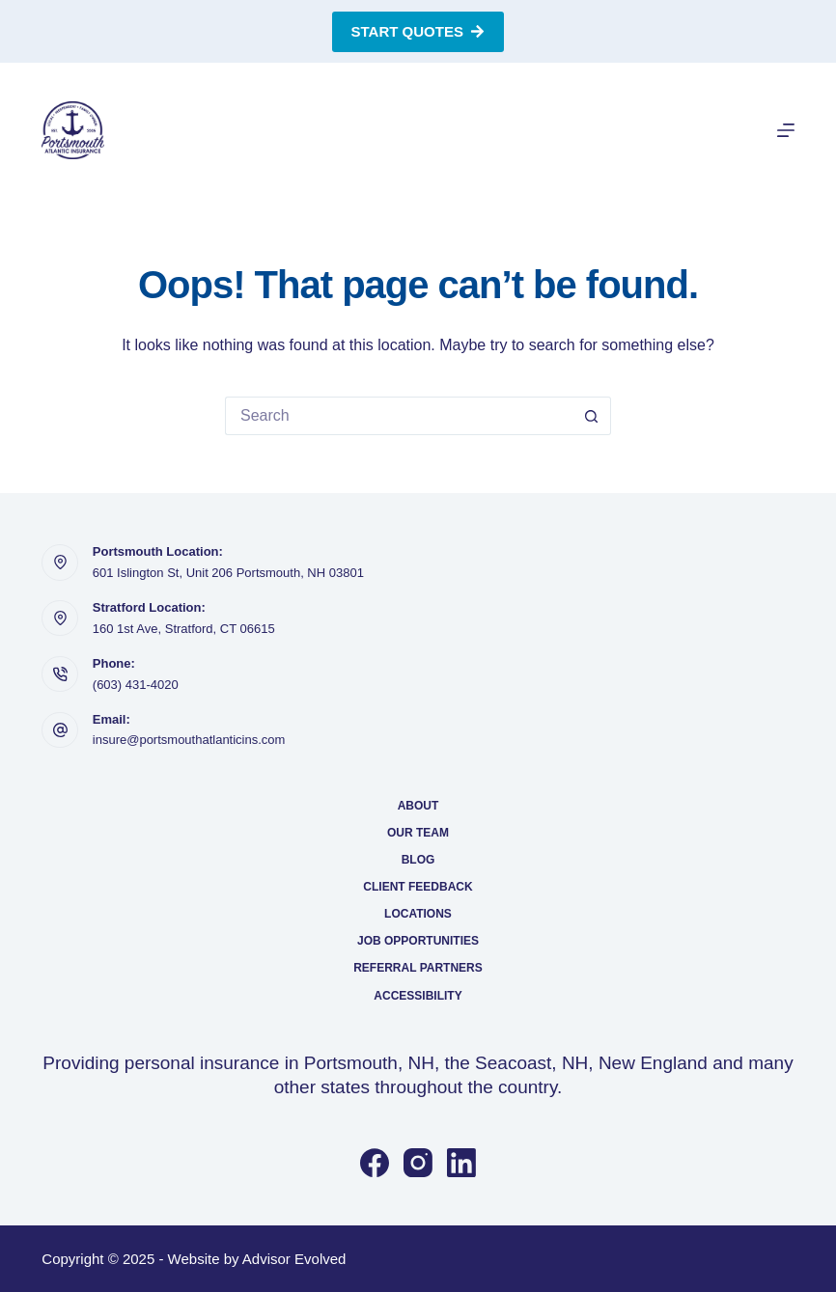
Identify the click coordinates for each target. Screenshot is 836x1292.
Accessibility (417, 996)
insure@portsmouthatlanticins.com (189, 739)
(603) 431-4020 (136, 684)
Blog (418, 859)
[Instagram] (418, 1162)
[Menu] (785, 130)
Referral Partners (418, 968)
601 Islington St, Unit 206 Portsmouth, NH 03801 (228, 572)
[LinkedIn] (461, 1162)
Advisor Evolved (294, 1259)
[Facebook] (374, 1162)
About (418, 805)
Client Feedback (417, 886)
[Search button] (591, 416)
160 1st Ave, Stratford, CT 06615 (184, 628)
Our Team (418, 832)
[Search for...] (398, 416)
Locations (418, 914)
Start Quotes (418, 31)
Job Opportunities (418, 941)
